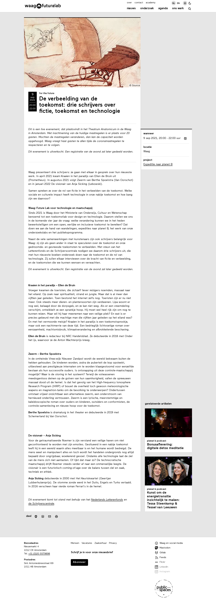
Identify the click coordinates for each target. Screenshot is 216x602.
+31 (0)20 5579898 (39, 554)
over (129, 3)
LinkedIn (161, 567)
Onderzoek (147, 8)
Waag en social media (169, 543)
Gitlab (160, 552)
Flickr (160, 562)
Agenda (163, 8)
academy (150, 3)
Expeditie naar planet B (157, 164)
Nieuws (131, 8)
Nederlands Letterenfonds (107, 499)
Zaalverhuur (100, 543)
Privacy (113, 543)
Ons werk (178, 8)
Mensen (75, 543)
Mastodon (162, 548)
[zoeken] (189, 8)
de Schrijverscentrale (41, 503)
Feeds (160, 557)
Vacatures (87, 543)
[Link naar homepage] (43, 6)
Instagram (162, 571)
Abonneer (79, 562)
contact (139, 3)
